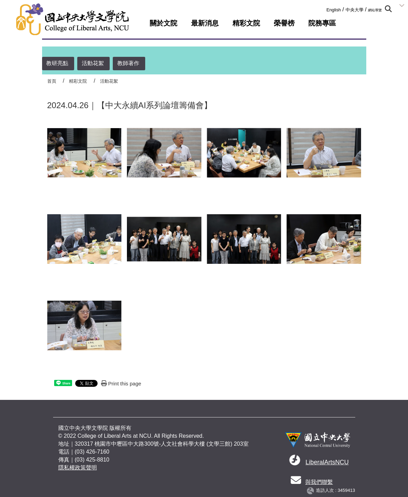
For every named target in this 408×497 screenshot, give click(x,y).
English (333, 9)
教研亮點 (57, 63)
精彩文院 (246, 23)
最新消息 (205, 23)
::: (324, 8)
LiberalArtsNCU (327, 462)
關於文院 (163, 23)
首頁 (51, 81)
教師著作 (128, 63)
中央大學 (355, 9)
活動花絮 (93, 63)
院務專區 (322, 23)
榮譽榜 (284, 23)
